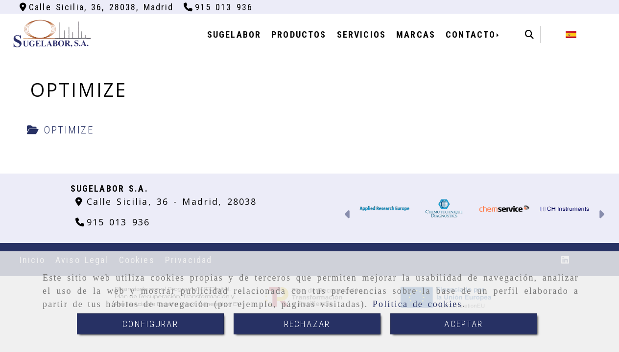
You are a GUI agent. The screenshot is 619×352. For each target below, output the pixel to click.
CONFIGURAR (150, 324)
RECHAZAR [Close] (307, 324)
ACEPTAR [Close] (463, 324)
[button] (348, 215)
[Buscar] (529, 34)
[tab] (60, 130)
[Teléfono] (218, 7)
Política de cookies (417, 304)
